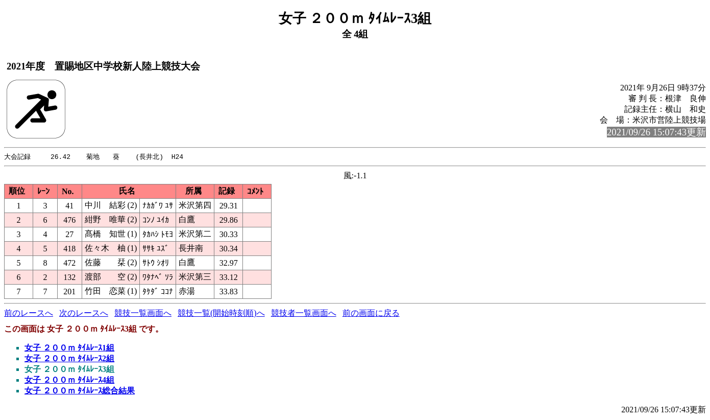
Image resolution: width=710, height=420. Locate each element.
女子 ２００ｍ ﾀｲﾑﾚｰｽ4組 (69, 380)
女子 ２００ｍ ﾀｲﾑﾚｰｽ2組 (69, 359)
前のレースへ (28, 313)
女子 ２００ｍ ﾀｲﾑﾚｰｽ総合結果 (80, 391)
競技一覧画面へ (143, 313)
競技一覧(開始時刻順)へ (221, 313)
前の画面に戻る (371, 313)
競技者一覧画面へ (303, 313)
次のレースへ (83, 313)
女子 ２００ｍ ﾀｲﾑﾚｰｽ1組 (69, 348)
